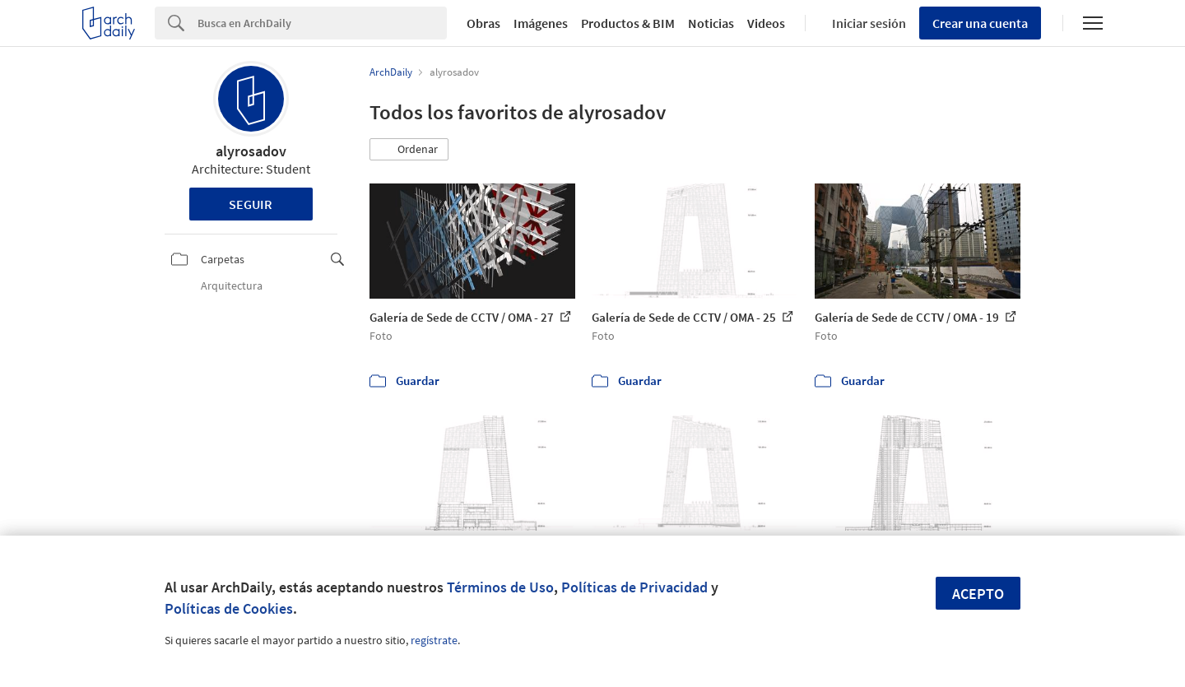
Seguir (250, 204)
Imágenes (541, 23)
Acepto (978, 593)
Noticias (711, 23)
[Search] (322, 23)
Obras (483, 23)
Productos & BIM (628, 23)
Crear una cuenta (980, 23)
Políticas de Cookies (229, 608)
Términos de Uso (500, 587)
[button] (408, 149)
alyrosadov (251, 151)
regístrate (434, 640)
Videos (766, 23)
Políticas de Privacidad (634, 587)
